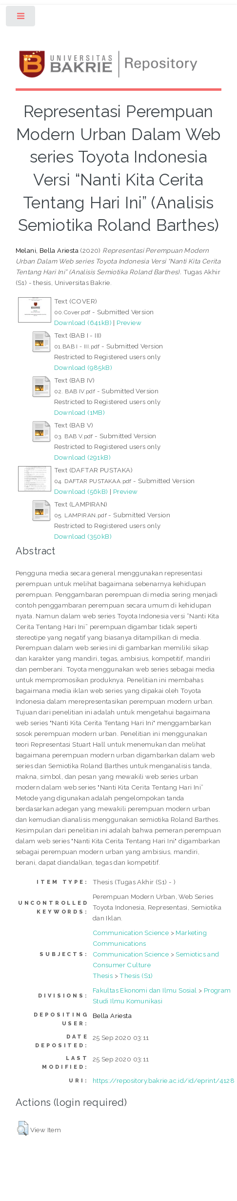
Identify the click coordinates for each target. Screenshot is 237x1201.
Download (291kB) (82, 457)
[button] (22, 1128)
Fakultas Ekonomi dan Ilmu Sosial (145, 990)
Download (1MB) (79, 412)
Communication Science (131, 932)
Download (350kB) (83, 536)
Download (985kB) (83, 367)
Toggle (21, 18)
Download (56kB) (81, 491)
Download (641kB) (83, 322)
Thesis (103, 975)
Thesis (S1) (136, 975)
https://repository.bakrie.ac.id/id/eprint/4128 (164, 1080)
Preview (129, 322)
